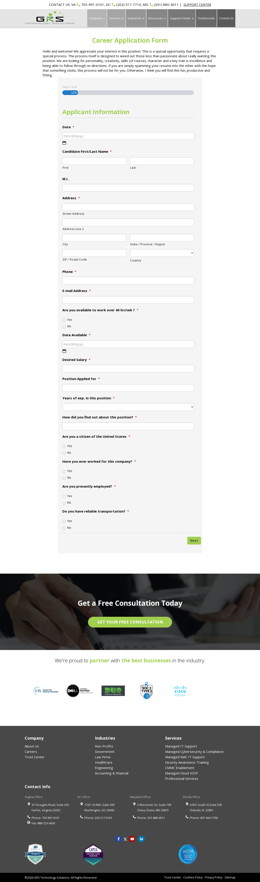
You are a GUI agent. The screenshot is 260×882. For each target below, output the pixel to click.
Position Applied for (81, 379)
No (69, 326)
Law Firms (103, 757)
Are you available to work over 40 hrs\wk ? (100, 310)
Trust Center (35, 757)
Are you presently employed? (89, 486)
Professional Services (181, 778)
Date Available (76, 335)
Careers (31, 751)
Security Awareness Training (187, 762)
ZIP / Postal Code (75, 259)
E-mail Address (76, 291)
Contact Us (226, 18)
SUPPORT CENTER (197, 4)
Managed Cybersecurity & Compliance (194, 751)
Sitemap (230, 877)
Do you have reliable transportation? (95, 511)
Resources (157, 18)
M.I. (65, 179)
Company (97, 18)
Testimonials (206, 18)
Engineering (104, 767)
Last (133, 168)
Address (71, 198)
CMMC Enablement (179, 767)
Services (116, 18)
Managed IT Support (181, 746)
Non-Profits (104, 746)
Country (135, 260)
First (66, 168)
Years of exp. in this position (88, 398)
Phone (69, 272)
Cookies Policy (193, 877)
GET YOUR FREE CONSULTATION (130, 622)
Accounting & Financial (111, 773)
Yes (69, 320)
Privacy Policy (213, 877)
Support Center (182, 18)
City (65, 244)
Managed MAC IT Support (185, 757)
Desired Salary (76, 360)
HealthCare (103, 762)
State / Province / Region (147, 244)
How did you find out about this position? (99, 417)
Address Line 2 (73, 229)
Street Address (73, 214)
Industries (136, 18)
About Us (32, 746)
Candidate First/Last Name (87, 151)
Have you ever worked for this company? (99, 461)
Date (68, 127)
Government (104, 751)
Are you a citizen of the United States (96, 436)
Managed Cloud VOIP (181, 773)
